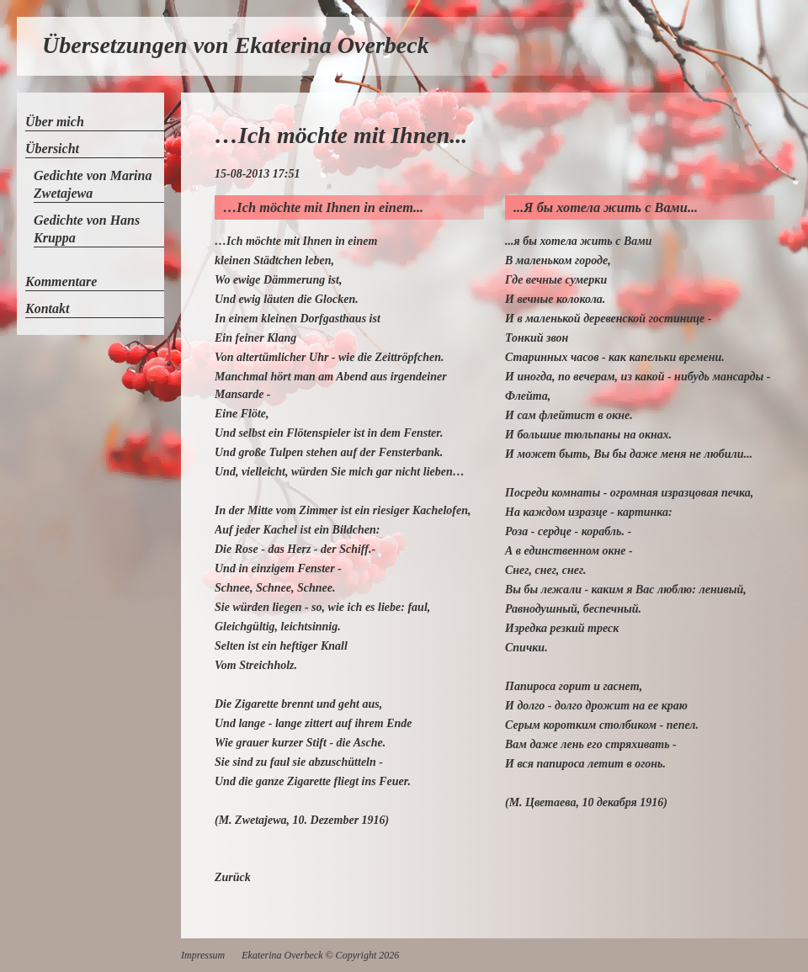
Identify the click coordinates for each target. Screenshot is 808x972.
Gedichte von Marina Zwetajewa (93, 184)
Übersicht (52, 148)
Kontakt (47, 308)
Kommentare (61, 281)
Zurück (233, 877)
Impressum (203, 955)
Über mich (54, 121)
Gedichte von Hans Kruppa (87, 229)
